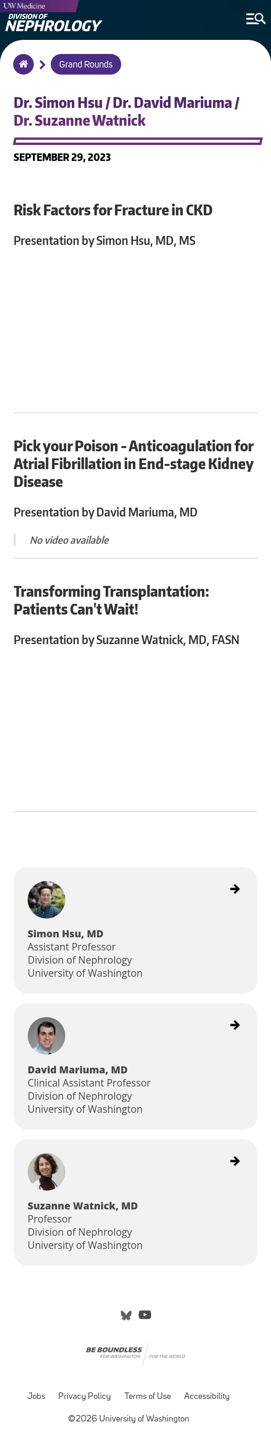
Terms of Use (147, 1396)
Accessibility (207, 1396)
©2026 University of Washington (128, 1419)
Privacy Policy (84, 1396)
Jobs (36, 1396)
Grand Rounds (86, 65)
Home (21, 70)
